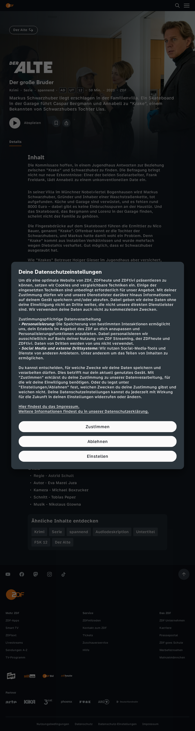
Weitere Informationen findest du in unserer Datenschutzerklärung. (84, 411)
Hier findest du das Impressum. (49, 406)
